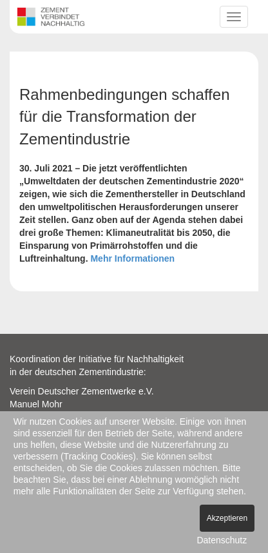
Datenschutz (221, 540)
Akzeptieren (227, 518)
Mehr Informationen (132, 258)
